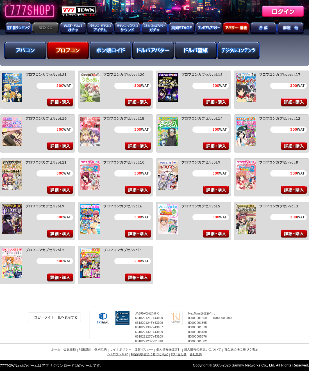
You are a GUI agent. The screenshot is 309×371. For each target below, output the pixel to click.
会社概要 (196, 354)
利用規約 (85, 349)
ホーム (55, 349)
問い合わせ (179, 354)
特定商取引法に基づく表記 (149, 354)
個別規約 (100, 349)
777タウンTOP (117, 354)
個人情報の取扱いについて (202, 349)
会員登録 (69, 349)
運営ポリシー (144, 349)
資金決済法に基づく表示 (241, 349)
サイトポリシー (120, 349)
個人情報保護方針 (168, 349)
